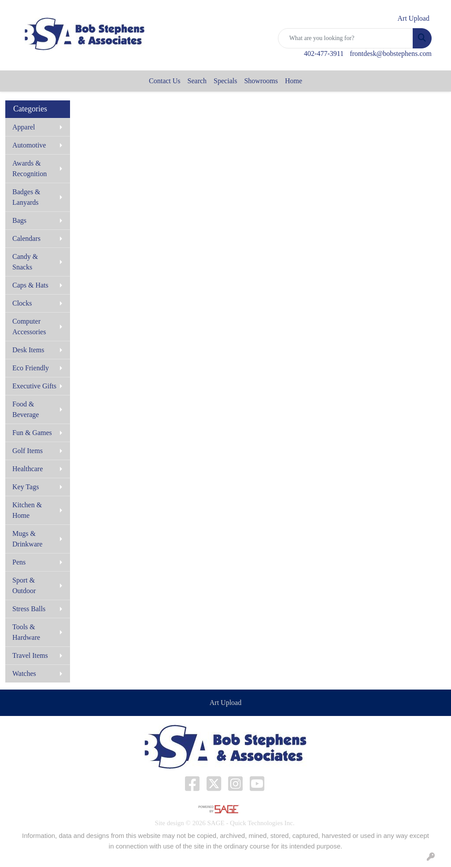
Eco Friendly (30, 368)
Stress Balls (28, 608)
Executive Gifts (34, 386)
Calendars (26, 238)
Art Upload (225, 702)
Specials (225, 81)
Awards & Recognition (29, 168)
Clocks (22, 303)
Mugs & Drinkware (27, 539)
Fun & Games (32, 432)
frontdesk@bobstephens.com (391, 53)
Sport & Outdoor (24, 585)
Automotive (29, 145)
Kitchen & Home (27, 510)
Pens (19, 562)
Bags (19, 220)
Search (197, 81)
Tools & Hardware (26, 632)
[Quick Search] (345, 38)
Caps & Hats (30, 285)
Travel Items (30, 655)
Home (293, 81)
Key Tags (25, 487)
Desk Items (28, 350)
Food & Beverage (25, 409)
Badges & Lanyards (26, 197)
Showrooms (260, 81)
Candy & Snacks (25, 262)
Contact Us (165, 81)
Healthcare (27, 468)
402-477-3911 (324, 53)
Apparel (23, 127)
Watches (24, 673)
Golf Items (27, 450)
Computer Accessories (29, 326)
